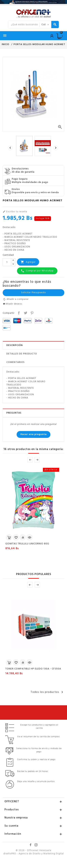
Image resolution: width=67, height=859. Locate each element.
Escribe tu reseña (15, 211)
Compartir (18, 312)
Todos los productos (47, 692)
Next (37, 459)
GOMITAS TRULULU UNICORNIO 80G (27, 544)
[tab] (33, 345)
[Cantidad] (7, 262)
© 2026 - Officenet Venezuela (33, 850)
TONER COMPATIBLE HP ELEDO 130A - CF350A (33, 669)
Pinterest (31, 312)
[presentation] (10, 147)
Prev (30, 459)
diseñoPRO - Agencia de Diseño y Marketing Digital (33, 853)
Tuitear (25, 312)
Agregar (28, 262)
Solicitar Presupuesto (33, 292)
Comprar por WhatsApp (37, 271)
